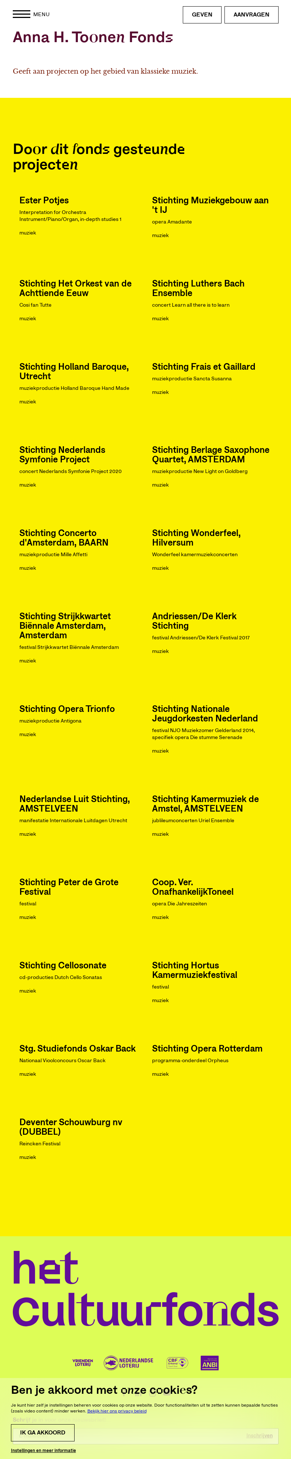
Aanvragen (251, 15)
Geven (202, 15)
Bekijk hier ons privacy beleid (117, 1439)
